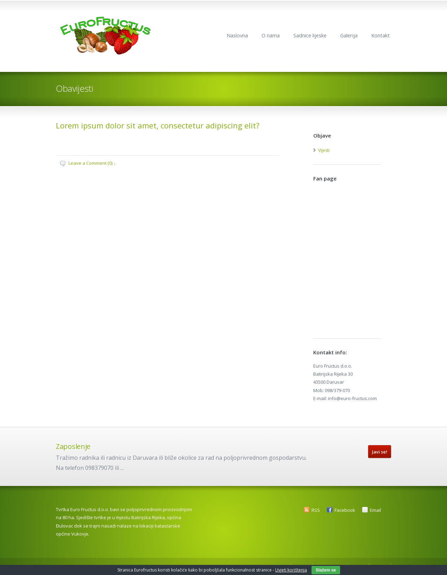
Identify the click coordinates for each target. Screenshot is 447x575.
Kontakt (380, 35)
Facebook (345, 510)
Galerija (349, 35)
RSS (316, 510)
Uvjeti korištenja (291, 570)
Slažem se (326, 570)
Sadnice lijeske (310, 35)
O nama (271, 35)
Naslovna (237, 35)
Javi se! (379, 452)
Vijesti (324, 150)
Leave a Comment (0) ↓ (92, 163)
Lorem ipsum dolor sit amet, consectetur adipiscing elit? (157, 125)
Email (375, 510)
